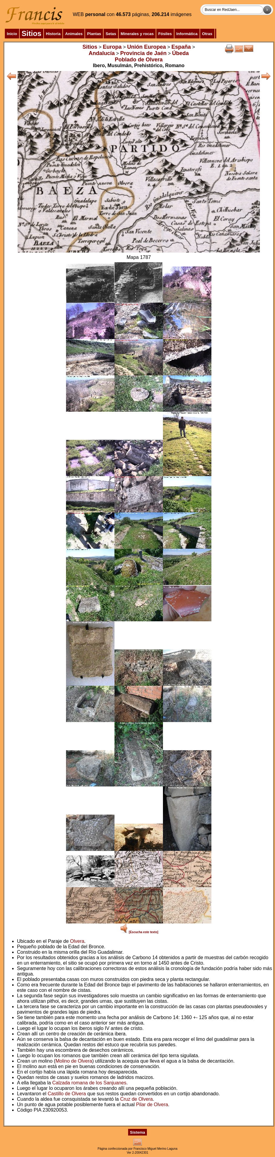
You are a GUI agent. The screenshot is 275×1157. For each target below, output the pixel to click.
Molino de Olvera (73, 1061)
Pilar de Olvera (152, 1104)
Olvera (77, 941)
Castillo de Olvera (67, 1093)
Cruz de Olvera (136, 1099)
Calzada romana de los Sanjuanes (89, 1082)
